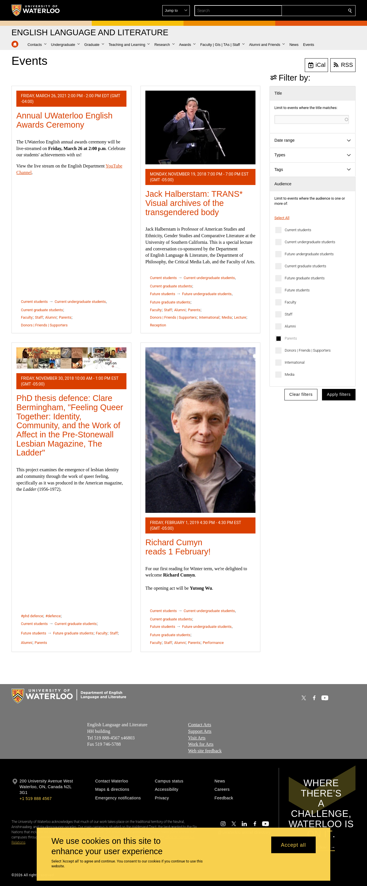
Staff (288, 314)
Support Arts (199, 731)
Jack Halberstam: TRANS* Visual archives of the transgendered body (194, 203)
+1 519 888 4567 (35, 798)
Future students (297, 290)
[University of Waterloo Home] (35, 10)
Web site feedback (205, 750)
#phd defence (32, 616)
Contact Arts (199, 724)
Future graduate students (305, 278)
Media (289, 374)
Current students (298, 230)
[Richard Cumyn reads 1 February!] (200, 430)
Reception (158, 325)
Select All (281, 218)
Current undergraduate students (310, 242)
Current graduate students (305, 266)
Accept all (293, 845)
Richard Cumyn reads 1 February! (178, 547)
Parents (291, 338)
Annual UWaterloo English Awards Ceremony (64, 120)
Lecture (240, 317)
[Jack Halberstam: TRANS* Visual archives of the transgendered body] (200, 127)
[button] (308, 10)
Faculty (290, 302)
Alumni (290, 326)
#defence (53, 616)
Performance (213, 642)
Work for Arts (200, 744)
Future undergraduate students (309, 254)
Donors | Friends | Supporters (308, 350)
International (294, 362)
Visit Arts (197, 737)
